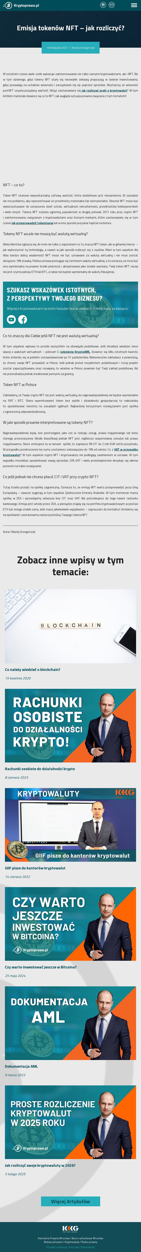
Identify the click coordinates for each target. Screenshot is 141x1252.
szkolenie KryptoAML (75, 352)
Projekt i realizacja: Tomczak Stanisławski (71, 1247)
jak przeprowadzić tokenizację (32, 223)
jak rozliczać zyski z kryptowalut (104, 90)
